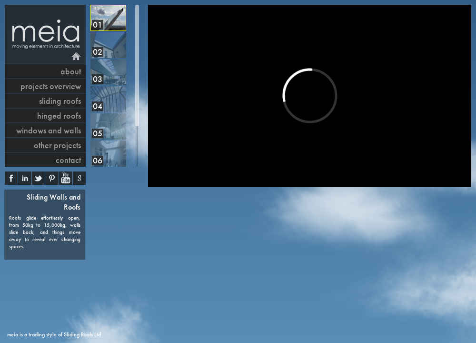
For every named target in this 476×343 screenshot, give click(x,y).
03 (97, 78)
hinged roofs (59, 115)
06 (97, 160)
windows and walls (48, 130)
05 (97, 133)
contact (68, 159)
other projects (57, 145)
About (70, 71)
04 (97, 106)
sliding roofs (60, 100)
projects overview (50, 86)
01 (97, 24)
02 (97, 51)
